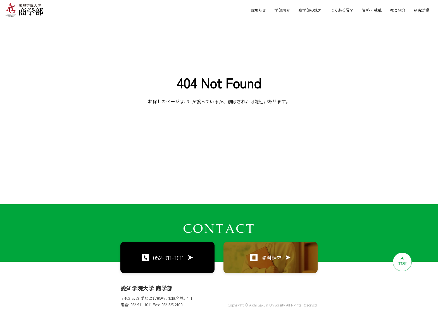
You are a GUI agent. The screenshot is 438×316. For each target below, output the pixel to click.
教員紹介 (398, 10)
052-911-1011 (167, 257)
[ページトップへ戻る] (402, 262)
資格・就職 (372, 10)
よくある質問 (342, 10)
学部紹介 (282, 10)
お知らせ (258, 10)
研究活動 (422, 10)
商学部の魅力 (310, 10)
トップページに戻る (219, 135)
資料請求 (270, 257)
